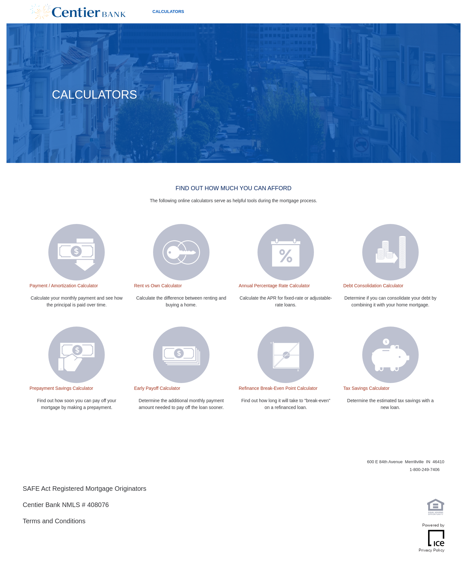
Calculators (168, 11)
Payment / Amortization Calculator (64, 285)
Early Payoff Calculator (157, 388)
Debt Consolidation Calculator (373, 285)
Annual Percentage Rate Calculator (274, 285)
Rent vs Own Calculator (158, 285)
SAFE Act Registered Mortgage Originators (84, 488)
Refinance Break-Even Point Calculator (278, 388)
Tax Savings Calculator (366, 388)
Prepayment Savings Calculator (61, 388)
